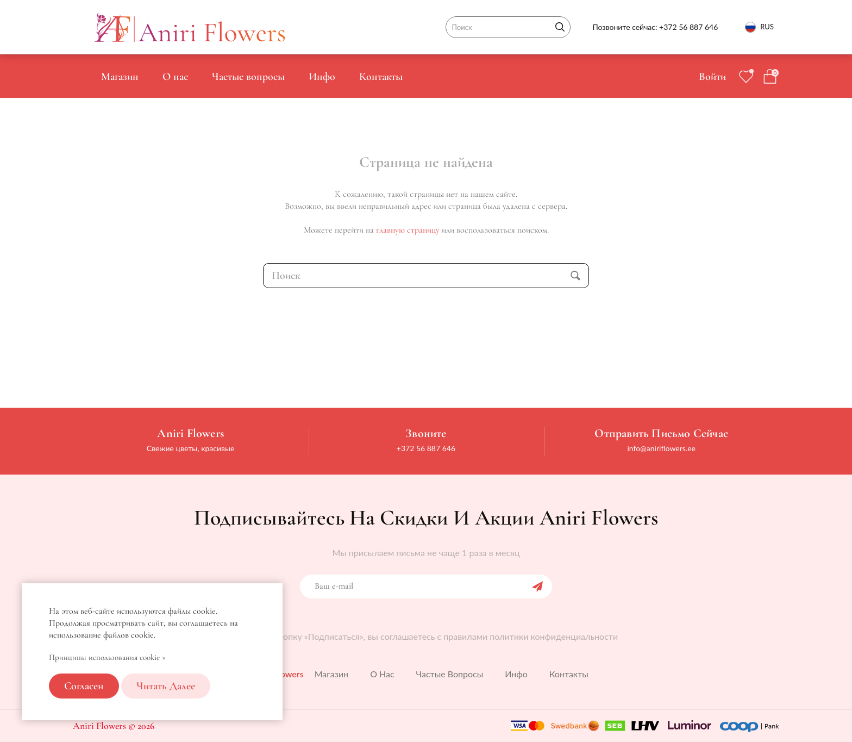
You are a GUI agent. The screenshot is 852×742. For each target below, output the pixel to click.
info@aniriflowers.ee (661, 448)
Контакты (381, 76)
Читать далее (165, 686)
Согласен (84, 686)
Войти (712, 76)
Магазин (120, 76)
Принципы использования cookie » (107, 657)
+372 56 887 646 (688, 27)
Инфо (322, 76)
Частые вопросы (248, 76)
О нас (175, 76)
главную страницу (408, 230)
